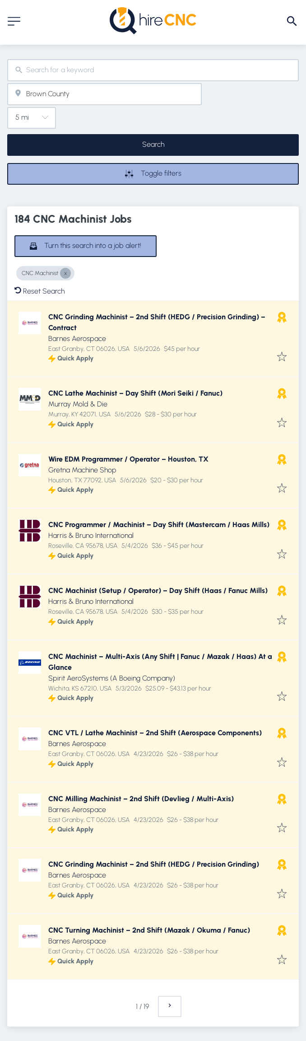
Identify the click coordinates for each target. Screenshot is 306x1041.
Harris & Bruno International (91, 535)
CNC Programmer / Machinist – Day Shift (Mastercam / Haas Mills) (158, 524)
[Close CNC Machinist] (65, 273)
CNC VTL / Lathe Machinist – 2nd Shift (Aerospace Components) (155, 732)
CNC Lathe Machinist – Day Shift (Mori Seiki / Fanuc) (135, 393)
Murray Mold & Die (77, 404)
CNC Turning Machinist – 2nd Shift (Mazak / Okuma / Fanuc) (149, 930)
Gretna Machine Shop (82, 470)
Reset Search (39, 291)
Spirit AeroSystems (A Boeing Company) (111, 678)
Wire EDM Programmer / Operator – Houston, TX (128, 459)
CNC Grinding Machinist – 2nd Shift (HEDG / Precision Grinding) (153, 864)
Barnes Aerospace (77, 338)
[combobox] (153, 70)
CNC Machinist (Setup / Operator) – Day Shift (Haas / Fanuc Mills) (158, 590)
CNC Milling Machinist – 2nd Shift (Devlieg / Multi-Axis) (141, 798)
